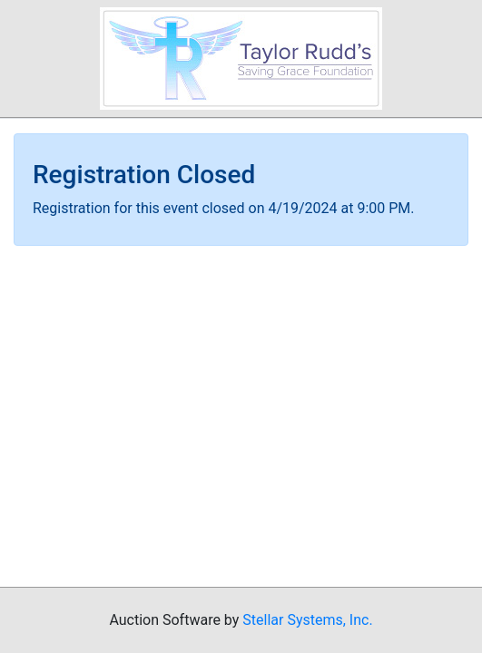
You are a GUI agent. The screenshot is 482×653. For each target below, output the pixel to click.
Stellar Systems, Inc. (307, 620)
